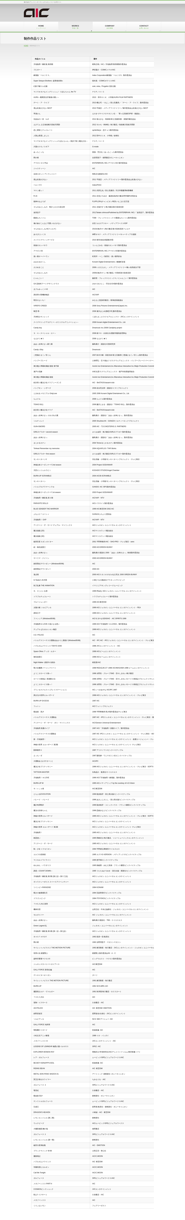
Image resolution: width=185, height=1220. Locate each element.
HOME (26, 45)
